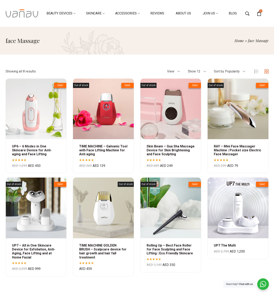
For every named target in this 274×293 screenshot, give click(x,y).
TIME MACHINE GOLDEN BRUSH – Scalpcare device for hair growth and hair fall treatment (103, 251)
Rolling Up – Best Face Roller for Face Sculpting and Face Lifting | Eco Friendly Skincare (170, 249)
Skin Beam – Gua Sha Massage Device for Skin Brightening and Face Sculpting (171, 150)
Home (239, 40)
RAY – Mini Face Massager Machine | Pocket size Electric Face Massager (237, 150)
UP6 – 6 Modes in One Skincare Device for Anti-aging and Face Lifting (32, 150)
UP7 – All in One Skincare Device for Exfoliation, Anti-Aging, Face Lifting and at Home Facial (33, 251)
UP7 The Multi (225, 245)
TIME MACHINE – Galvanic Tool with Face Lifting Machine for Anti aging (103, 150)
